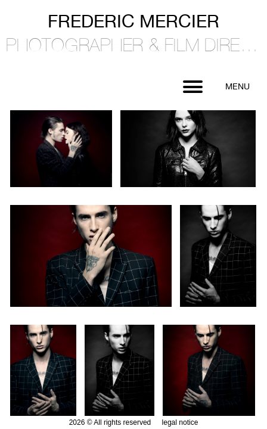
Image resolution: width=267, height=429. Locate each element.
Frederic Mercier (133, 38)
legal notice (180, 422)
